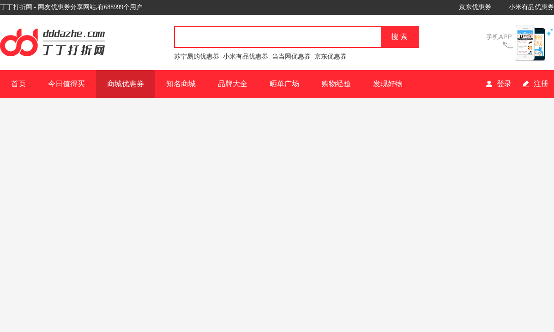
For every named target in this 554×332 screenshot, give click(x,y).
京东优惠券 (475, 7)
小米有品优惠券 (531, 7)
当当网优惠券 (291, 56)
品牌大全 (232, 84)
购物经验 (336, 84)
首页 (18, 84)
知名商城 (181, 84)
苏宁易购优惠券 (196, 56)
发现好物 (388, 84)
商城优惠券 (125, 84)
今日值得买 (66, 84)
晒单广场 (284, 84)
